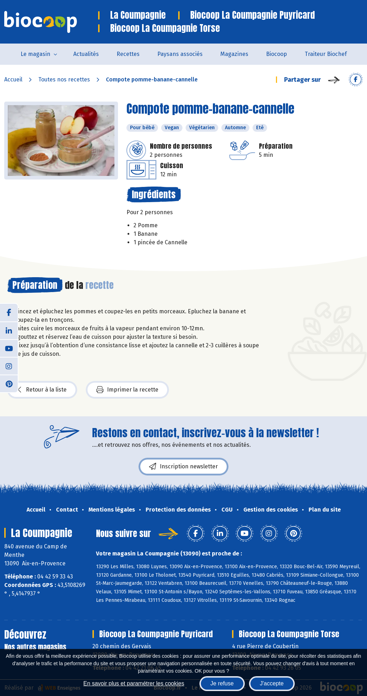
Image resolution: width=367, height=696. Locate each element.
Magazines (234, 54)
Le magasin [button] (35, 54)
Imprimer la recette (127, 389)
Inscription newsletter (183, 466)
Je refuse (222, 683)
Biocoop (276, 54)
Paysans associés (180, 54)
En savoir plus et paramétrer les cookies (133, 683)
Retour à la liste (42, 389)
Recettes (128, 54)
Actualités (86, 54)
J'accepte (272, 683)
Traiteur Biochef (326, 54)
